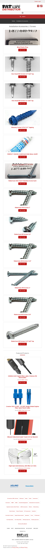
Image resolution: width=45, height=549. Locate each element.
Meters (30, 506)
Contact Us (22, 531)
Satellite (34, 511)
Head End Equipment (23, 502)
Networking (35, 506)
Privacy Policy (15, 547)
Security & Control (9, 515)
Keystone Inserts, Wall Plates (13, 506)
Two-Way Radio (18, 519)
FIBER (20, 410)
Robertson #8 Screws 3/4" (22, 314)
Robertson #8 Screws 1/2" (22, 234)
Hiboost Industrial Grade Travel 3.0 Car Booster (22, 437)
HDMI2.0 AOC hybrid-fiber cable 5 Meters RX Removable (22, 376)
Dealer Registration (20, 528)
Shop (12, 528)
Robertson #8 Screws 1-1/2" (22, 261)
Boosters (29, 439)
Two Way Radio (9, 519)
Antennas (21, 468)
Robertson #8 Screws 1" (22, 207)
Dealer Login (38, 1)
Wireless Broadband (22, 523)
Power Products (19, 511)
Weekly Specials (26, 519)
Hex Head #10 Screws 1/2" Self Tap (22, 74)
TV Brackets (36, 515)
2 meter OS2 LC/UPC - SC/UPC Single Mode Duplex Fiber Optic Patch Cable (22, 407)
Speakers (27, 515)
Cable (30, 498)
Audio (26, 498)
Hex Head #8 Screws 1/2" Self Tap (22, 100)
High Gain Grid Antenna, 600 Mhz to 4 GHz (22, 466)
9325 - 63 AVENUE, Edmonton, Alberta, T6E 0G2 (22, 539)
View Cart (35, 528)
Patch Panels (12, 511)
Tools (31, 515)
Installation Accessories (22, 21)
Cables (26, 379)
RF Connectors (27, 511)
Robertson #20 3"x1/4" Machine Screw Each (22, 181)
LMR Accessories (23, 506)
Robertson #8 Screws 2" (22, 288)
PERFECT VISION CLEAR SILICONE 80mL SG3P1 (22, 154)
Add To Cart (22, 49)
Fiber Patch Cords (26, 410)
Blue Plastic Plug (22, 47)
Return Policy (24, 547)
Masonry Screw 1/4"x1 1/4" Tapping (22, 127)
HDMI (22, 379)
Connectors (35, 498)
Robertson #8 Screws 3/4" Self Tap (22, 341)
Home (13, 21)
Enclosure (8, 502)
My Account (29, 528)
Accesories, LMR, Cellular (12, 498)
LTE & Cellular (27, 468)
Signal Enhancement (22, 439)
